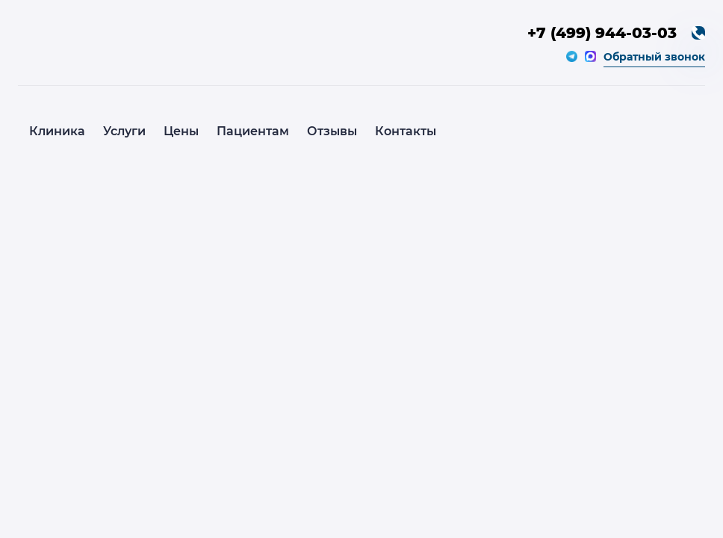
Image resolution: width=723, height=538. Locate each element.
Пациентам (253, 131)
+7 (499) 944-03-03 (602, 33)
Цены (181, 131)
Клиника (57, 131)
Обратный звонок (654, 57)
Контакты (405, 131)
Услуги (124, 131)
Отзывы (332, 131)
